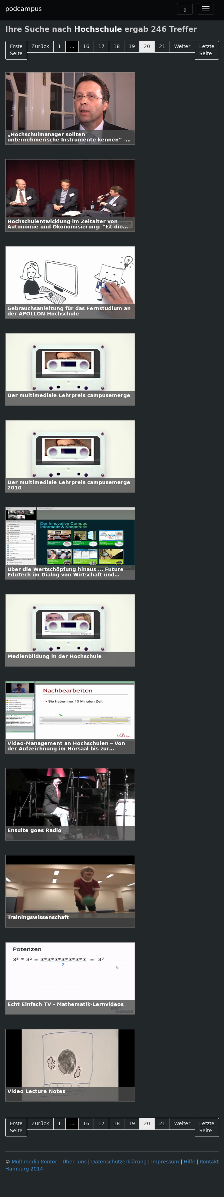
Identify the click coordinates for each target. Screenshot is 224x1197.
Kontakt (209, 1162)
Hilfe (189, 1162)
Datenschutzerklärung (119, 1162)
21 (162, 46)
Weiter (182, 46)
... (72, 46)
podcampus (23, 9)
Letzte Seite (206, 50)
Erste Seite (16, 50)
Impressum (165, 1162)
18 (116, 46)
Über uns (75, 1162)
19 (132, 46)
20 (147, 46)
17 (101, 46)
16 (86, 46)
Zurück (40, 46)
